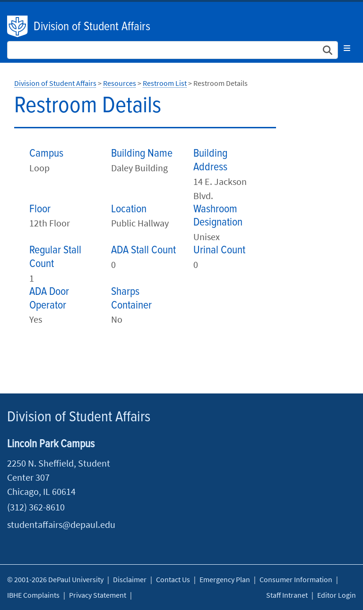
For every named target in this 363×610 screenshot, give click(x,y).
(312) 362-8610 (36, 507)
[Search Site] (172, 50)
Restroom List (165, 83)
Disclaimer (130, 579)
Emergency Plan (224, 579)
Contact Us (173, 579)
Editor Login (336, 595)
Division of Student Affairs (92, 27)
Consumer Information (295, 579)
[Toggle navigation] (347, 48)
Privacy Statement (97, 595)
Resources (119, 83)
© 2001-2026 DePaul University (55, 579)
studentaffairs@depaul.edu (61, 524)
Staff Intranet (287, 595)
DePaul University (18, 26)
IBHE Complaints (33, 595)
